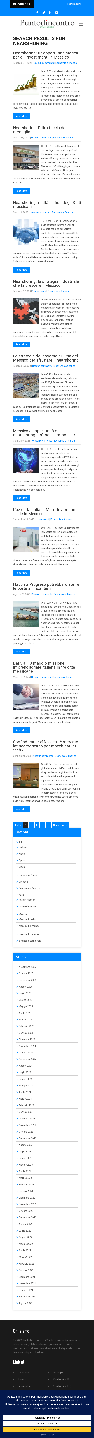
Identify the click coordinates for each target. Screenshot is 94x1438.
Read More (21, 116)
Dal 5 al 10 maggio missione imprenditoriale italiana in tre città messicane (44, 667)
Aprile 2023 (25, 1171)
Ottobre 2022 (26, 1211)
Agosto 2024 (26, 1065)
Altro (21, 842)
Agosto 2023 (26, 1145)
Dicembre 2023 (27, 1118)
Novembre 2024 (27, 1046)
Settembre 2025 (27, 980)
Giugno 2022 (25, 1237)
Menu (81, 23)
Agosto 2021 (26, 1303)
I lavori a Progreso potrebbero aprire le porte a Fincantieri (46, 586)
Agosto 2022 (26, 1224)
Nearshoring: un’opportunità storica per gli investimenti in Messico (45, 55)
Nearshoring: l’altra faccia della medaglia (41, 129)
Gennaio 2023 (26, 1191)
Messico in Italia (27, 919)
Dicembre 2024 (27, 1039)
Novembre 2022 (27, 1204)
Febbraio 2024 (26, 1105)
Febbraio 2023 (26, 1184)
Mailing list (58, 1372)
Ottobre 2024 (26, 1052)
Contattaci (23, 1372)
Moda (22, 853)
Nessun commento (44, 63)
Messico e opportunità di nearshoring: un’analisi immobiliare (45, 432)
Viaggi (22, 867)
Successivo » (60, 825)
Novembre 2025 (27, 967)
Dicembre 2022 (27, 1197)
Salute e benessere (29, 934)
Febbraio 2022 (26, 1263)
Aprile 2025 (25, 1013)
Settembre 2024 (27, 1059)
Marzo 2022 (25, 1257)
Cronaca (23, 881)
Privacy (22, 1379)
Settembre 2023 (27, 1138)
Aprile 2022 (25, 1250)
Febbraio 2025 (26, 1026)
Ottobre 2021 (26, 1290)
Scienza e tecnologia (30, 940)
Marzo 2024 (25, 1098)
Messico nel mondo (29, 926)
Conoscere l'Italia (28, 875)
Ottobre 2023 (26, 1131)
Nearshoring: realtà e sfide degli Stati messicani (47, 204)
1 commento (39, 291)
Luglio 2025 (25, 993)
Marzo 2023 (25, 1178)
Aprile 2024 (25, 1092)
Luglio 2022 (25, 1230)
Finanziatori (24, 1386)
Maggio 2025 (26, 1006)
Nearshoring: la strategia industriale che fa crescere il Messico (46, 283)
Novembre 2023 (27, 1125)
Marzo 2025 (25, 1019)
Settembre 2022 (27, 1217)
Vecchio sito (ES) (62, 1386)
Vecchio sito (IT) (61, 1379)
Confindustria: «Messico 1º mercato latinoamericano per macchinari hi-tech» (45, 746)
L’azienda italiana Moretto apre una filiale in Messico (45, 511)
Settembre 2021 (27, 1296)
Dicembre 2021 (27, 1276)
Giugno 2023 (25, 1158)
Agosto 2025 (26, 986)
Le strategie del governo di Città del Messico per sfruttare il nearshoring (46, 358)
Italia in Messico (27, 899)
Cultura (23, 847)
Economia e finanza (66, 63)
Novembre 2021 (27, 1283)
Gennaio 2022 (26, 1270)
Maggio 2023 (26, 1164)
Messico (23, 914)
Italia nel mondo (27, 906)
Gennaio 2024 (26, 1112)
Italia (21, 895)
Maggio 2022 (26, 1244)
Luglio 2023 (25, 1151)
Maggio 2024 (26, 1085)
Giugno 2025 (25, 1000)
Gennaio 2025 (26, 1032)
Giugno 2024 (25, 1079)
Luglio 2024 (25, 1072)
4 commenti (42, 519)
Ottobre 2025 (26, 973)
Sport (22, 860)
